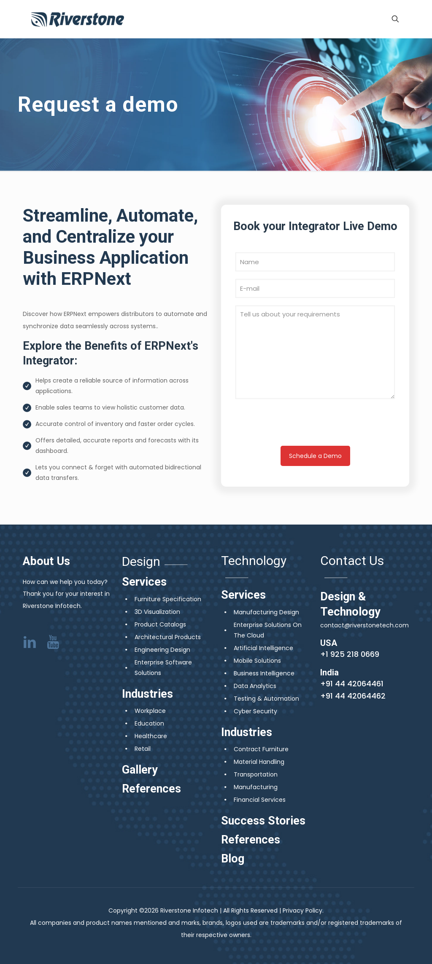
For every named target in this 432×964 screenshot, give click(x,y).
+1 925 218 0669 (349, 654)
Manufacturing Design (266, 612)
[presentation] (315, 426)
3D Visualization (157, 612)
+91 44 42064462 (353, 696)
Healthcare (151, 736)
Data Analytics (255, 686)
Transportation (256, 774)
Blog (232, 858)
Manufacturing (256, 787)
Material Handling (259, 762)
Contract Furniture (261, 749)
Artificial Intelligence (263, 648)
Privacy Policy (302, 910)
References (151, 788)
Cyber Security (255, 711)
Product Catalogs (160, 624)
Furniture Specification (168, 599)
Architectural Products (168, 637)
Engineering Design (162, 649)
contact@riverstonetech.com (364, 625)
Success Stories (263, 820)
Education (149, 723)
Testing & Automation (266, 698)
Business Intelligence (264, 673)
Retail (143, 748)
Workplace (150, 711)
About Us (46, 561)
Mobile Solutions (257, 660)
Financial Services (260, 799)
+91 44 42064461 (351, 683)
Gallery (140, 770)
